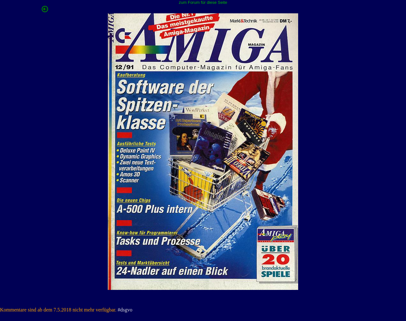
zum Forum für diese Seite (203, 2)
